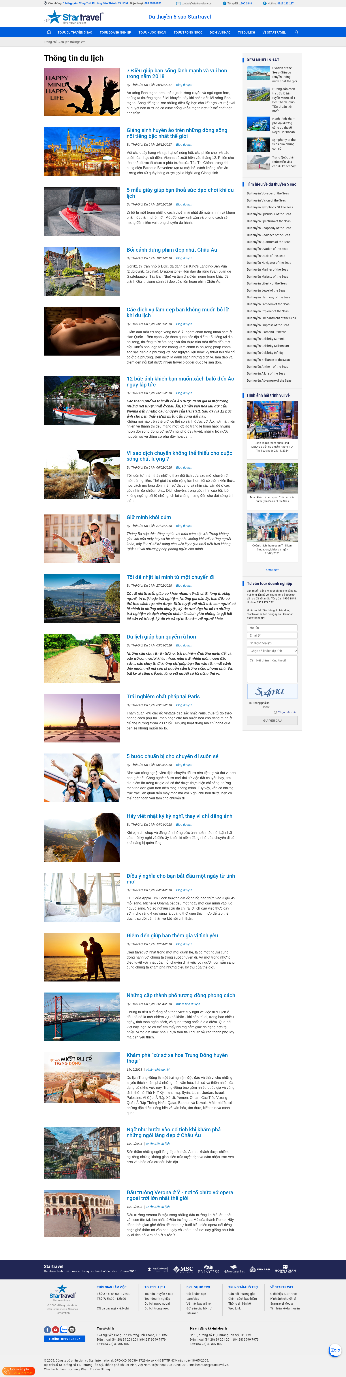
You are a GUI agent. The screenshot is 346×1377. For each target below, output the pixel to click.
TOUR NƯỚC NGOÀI (152, 32)
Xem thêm (272, 570)
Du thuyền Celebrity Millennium (268, 346)
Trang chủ (49, 32)
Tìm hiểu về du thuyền (285, 1308)
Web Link (234, 1308)
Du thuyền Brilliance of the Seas (268, 360)
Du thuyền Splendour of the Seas (269, 214)
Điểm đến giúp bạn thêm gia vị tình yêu (172, 935)
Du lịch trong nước (157, 1308)
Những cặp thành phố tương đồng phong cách (181, 995)
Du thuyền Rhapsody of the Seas (269, 228)
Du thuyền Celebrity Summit (266, 339)
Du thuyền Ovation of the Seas (267, 249)
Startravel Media (281, 1303)
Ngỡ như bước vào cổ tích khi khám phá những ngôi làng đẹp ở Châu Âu (174, 1132)
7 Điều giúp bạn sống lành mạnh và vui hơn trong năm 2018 (177, 73)
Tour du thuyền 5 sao (159, 1294)
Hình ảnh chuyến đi (283, 1298)
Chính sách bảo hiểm (242, 1298)
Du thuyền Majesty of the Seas (267, 276)
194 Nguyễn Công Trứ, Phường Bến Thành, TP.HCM (95, 3)
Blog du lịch (184, 85)
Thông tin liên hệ (239, 1303)
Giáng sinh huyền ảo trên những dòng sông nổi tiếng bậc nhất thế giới (177, 133)
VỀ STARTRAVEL (274, 32)
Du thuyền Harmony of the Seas (268, 297)
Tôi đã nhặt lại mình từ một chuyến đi (170, 577)
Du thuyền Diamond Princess (266, 332)
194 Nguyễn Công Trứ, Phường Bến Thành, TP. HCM (132, 1335)
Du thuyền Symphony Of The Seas (270, 207)
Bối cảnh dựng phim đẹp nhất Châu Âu (172, 250)
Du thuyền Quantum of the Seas (268, 242)
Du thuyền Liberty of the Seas (267, 283)
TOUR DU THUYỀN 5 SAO (75, 32)
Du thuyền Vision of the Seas (266, 200)
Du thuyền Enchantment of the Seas (271, 318)
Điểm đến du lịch (158, 1143)
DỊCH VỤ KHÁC (220, 32)
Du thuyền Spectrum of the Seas (269, 221)
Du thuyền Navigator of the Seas (269, 262)
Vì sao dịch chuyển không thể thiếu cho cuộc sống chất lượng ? (179, 456)
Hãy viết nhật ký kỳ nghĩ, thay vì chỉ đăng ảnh (179, 816)
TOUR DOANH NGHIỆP (115, 32)
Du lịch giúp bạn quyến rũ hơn (161, 637)
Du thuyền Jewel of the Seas (266, 290)
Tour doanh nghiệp (157, 1298)
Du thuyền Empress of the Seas (268, 325)
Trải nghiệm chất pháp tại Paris (163, 696)
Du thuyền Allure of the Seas (266, 373)
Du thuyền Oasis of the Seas (266, 256)
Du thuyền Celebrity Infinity (265, 352)
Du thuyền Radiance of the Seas (268, 235)
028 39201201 (153, 3)
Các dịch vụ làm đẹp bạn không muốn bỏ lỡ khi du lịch (178, 312)
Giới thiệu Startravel (283, 1294)
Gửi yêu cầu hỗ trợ (198, 1308)
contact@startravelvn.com (197, 3)
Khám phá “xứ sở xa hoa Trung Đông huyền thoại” (177, 1058)
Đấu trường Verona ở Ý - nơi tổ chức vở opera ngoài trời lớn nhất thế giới (180, 1195)
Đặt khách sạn (196, 1294)
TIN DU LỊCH (246, 32)
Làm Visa (192, 1298)
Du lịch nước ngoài (157, 1303)
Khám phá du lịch (188, 1004)
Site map (192, 1313)
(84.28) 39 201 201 (125, 1339)
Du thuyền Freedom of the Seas (268, 304)
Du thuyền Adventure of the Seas (269, 380)
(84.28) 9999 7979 (153, 1339)
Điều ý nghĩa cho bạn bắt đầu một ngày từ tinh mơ (181, 879)
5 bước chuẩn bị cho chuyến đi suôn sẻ (172, 756)
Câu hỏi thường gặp (242, 1294)
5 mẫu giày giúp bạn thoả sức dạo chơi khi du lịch (180, 193)
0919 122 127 (285, 3)
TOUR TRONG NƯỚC (188, 32)
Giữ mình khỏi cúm (149, 517)
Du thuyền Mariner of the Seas (267, 269)
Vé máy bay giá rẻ (198, 1303)
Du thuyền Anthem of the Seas (267, 366)
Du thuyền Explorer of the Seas (268, 311)
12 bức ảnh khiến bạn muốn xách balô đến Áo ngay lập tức (180, 382)
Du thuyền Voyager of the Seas (268, 193)
